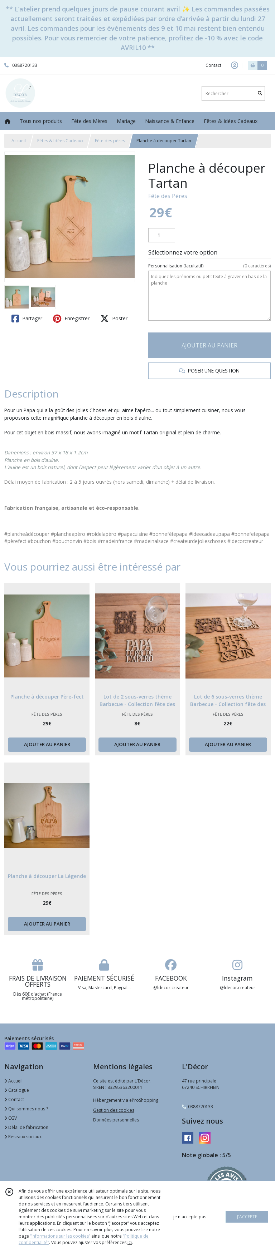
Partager (26, 318)
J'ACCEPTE (247, 1217)
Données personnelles (116, 1120)
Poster (113, 318)
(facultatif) (209, 266)
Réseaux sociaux (23, 1137)
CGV (10, 1118)
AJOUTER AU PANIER (209, 345)
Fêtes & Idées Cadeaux (60, 141)
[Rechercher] (260, 93)
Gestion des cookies (113, 1110)
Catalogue (16, 1090)
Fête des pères (110, 141)
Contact (213, 65)
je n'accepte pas (189, 1217)
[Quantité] (161, 235)
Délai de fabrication (26, 1127)
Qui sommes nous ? (26, 1109)
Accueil (18, 141)
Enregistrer (71, 318)
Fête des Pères (167, 196)
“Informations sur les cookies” (60, 1236)
